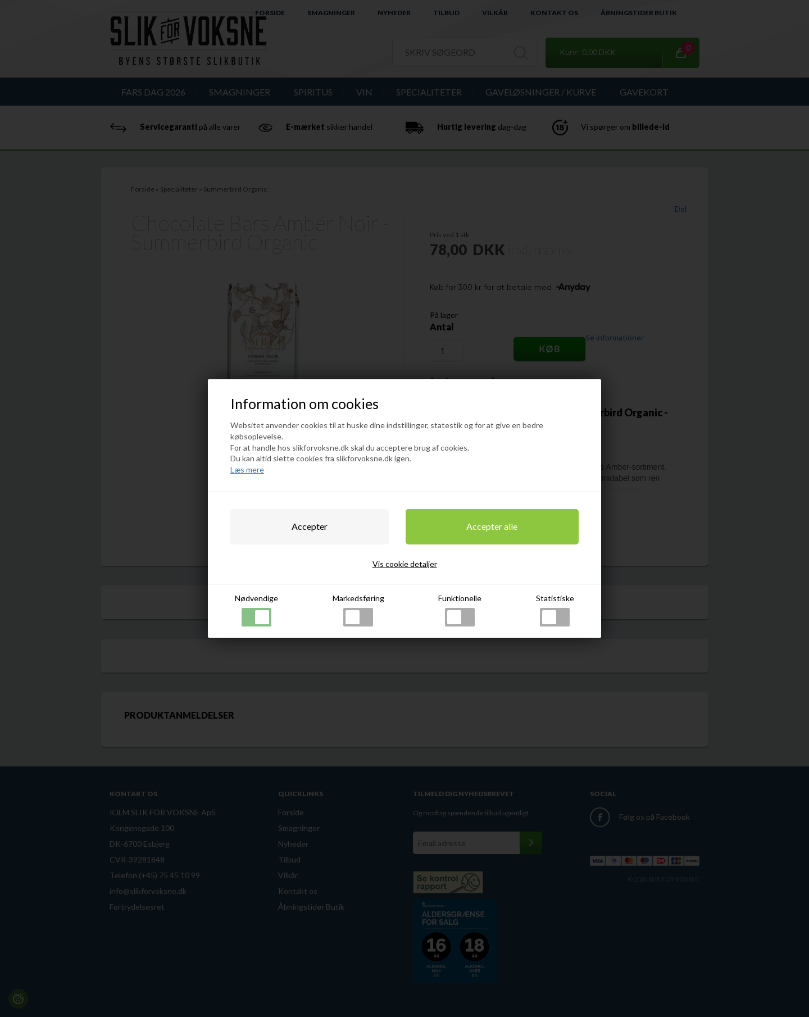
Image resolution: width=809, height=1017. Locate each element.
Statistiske (555, 609)
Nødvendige (256, 609)
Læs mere (247, 469)
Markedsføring (358, 609)
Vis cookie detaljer (404, 564)
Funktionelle (459, 609)
